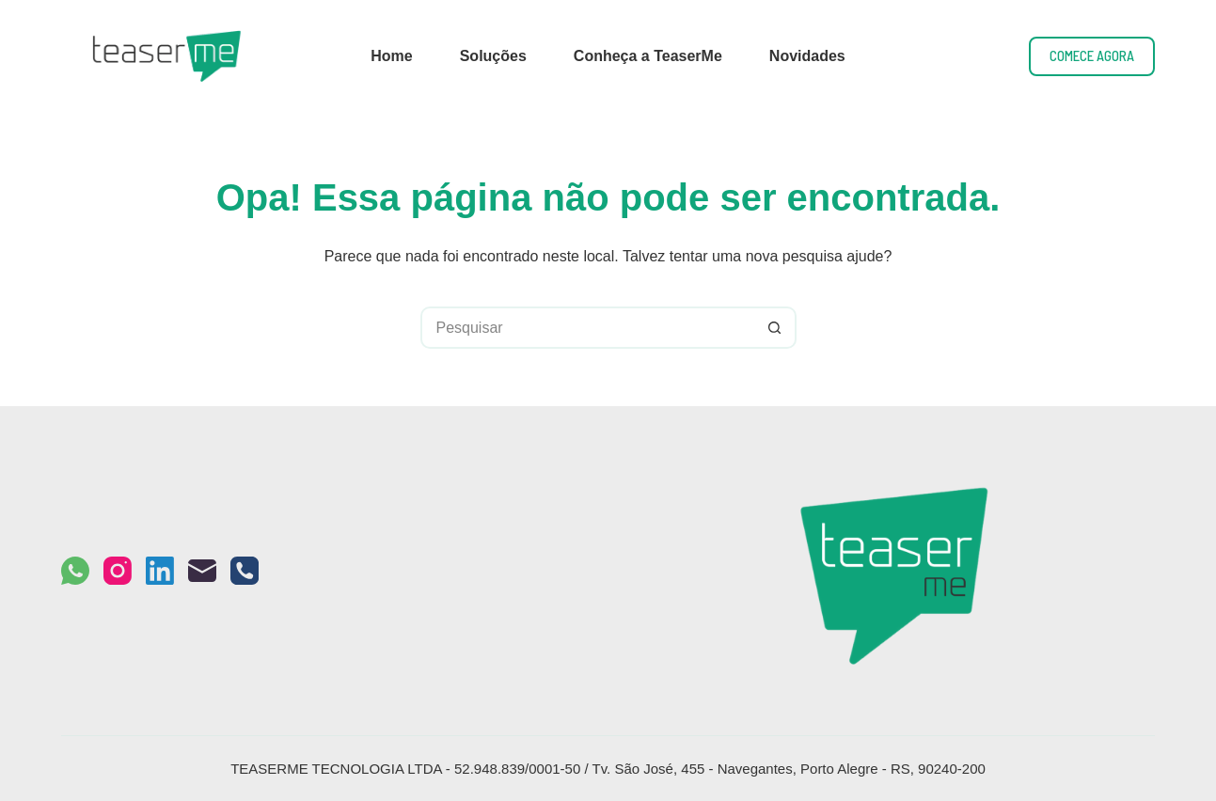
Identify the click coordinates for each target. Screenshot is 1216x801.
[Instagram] (117, 571)
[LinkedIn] (160, 571)
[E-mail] (202, 571)
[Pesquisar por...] (587, 327)
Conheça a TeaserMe (648, 56)
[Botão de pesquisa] (775, 327)
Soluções (493, 56)
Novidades (807, 56)
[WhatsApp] (75, 571)
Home (391, 56)
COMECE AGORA (1092, 55)
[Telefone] (244, 571)
